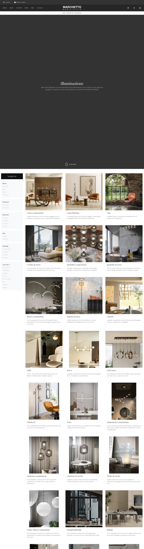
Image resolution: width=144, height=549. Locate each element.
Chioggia (4, 273)
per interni (5, 208)
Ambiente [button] (5, 202)
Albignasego (5, 270)
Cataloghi (39, 8)
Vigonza (4, 287)
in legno (4, 218)
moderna (5, 239)
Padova (4, 276)
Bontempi (5, 186)
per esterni (5, 205)
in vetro (4, 226)
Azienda (5, 8)
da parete (5, 252)
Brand (26, 8)
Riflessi (4, 192)
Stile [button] (3, 233)
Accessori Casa (69, 13)
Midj (3, 189)
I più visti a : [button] (6, 265)
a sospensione (6, 249)
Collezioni (19, 8)
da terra (4, 257)
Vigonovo (5, 284)
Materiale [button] (5, 215)
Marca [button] (4, 183)
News (32, 8)
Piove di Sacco (6, 279)
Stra (3, 282)
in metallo (5, 220)
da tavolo (5, 255)
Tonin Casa (5, 195)
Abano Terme (6, 267)
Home (63, 13)
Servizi (11, 8)
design (4, 236)
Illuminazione (78, 13)
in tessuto (5, 223)
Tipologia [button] (5, 246)
